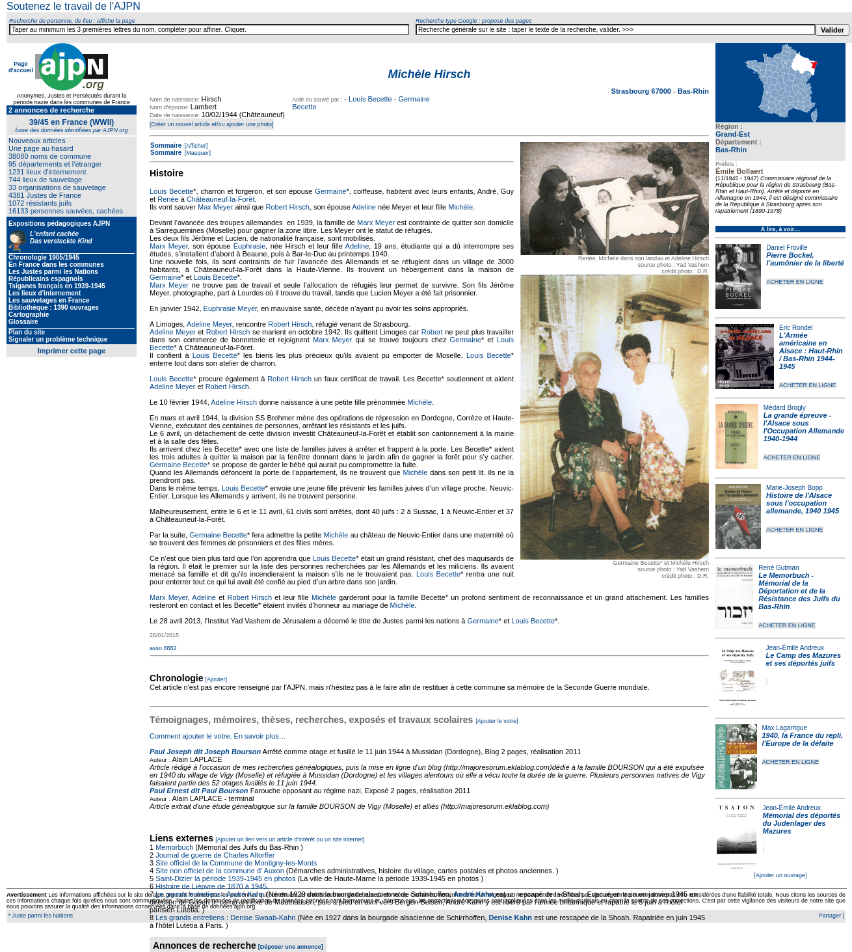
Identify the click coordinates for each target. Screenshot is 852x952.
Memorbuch (174, 847)
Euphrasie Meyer (231, 308)
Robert (432, 332)
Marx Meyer (376, 222)
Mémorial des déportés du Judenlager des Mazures (802, 823)
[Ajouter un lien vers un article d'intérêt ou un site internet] (289, 839)
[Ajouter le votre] (496, 721)
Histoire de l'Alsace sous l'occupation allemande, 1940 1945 (802, 503)
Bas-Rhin (731, 150)
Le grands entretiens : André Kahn (209, 894)
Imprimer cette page (72, 351)
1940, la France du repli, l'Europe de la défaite (803, 739)
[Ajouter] (217, 679)
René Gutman (778, 567)
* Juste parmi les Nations (40, 915)
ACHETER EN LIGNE (794, 282)
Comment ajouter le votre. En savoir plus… (218, 736)
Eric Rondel (796, 327)
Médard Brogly (785, 407)
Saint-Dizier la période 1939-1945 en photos (225, 878)
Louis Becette (370, 99)
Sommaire (165, 145)
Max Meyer (215, 207)
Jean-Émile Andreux (795, 647)
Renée (167, 199)
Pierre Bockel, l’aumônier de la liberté (805, 259)
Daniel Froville (786, 247)
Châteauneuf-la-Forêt (221, 199)
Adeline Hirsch (234, 402)
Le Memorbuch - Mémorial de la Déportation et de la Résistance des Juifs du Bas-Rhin (799, 590)
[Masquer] (197, 153)
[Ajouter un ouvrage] (780, 875)
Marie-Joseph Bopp (794, 487)
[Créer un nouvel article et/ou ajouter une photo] (212, 124)
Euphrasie (249, 246)
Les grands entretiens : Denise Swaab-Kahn (225, 917)
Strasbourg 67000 (642, 91)
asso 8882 (163, 648)
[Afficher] (195, 146)
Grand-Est (732, 134)
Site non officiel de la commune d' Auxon (219, 871)
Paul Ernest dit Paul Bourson (199, 791)
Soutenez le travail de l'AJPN (73, 6)
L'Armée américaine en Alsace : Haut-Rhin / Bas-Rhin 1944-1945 (811, 350)
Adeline (364, 207)
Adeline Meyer (209, 324)
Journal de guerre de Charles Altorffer (214, 855)
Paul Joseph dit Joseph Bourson (205, 751)
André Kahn (473, 894)
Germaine (330, 191)
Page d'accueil (20, 67)
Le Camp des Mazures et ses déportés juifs (804, 659)
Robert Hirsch (288, 207)
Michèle (460, 207)
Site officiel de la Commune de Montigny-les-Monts (236, 863)
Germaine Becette (178, 465)
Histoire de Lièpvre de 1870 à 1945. (212, 886)
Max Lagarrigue (784, 727)
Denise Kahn (510, 917)
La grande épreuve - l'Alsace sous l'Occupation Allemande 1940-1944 (804, 426)
